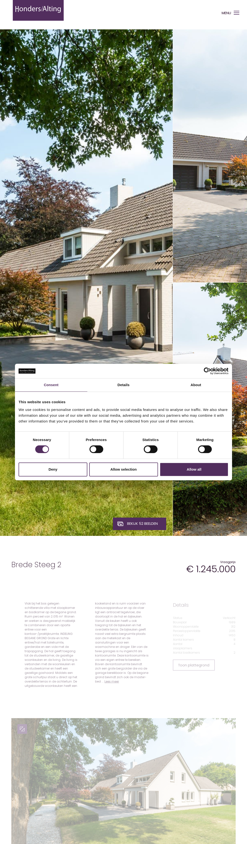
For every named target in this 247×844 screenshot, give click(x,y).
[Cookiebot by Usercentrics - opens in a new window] (207, 371)
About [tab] (196, 385)
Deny (52, 469)
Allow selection (123, 469)
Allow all (194, 469)
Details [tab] (123, 385)
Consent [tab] (51, 385)
